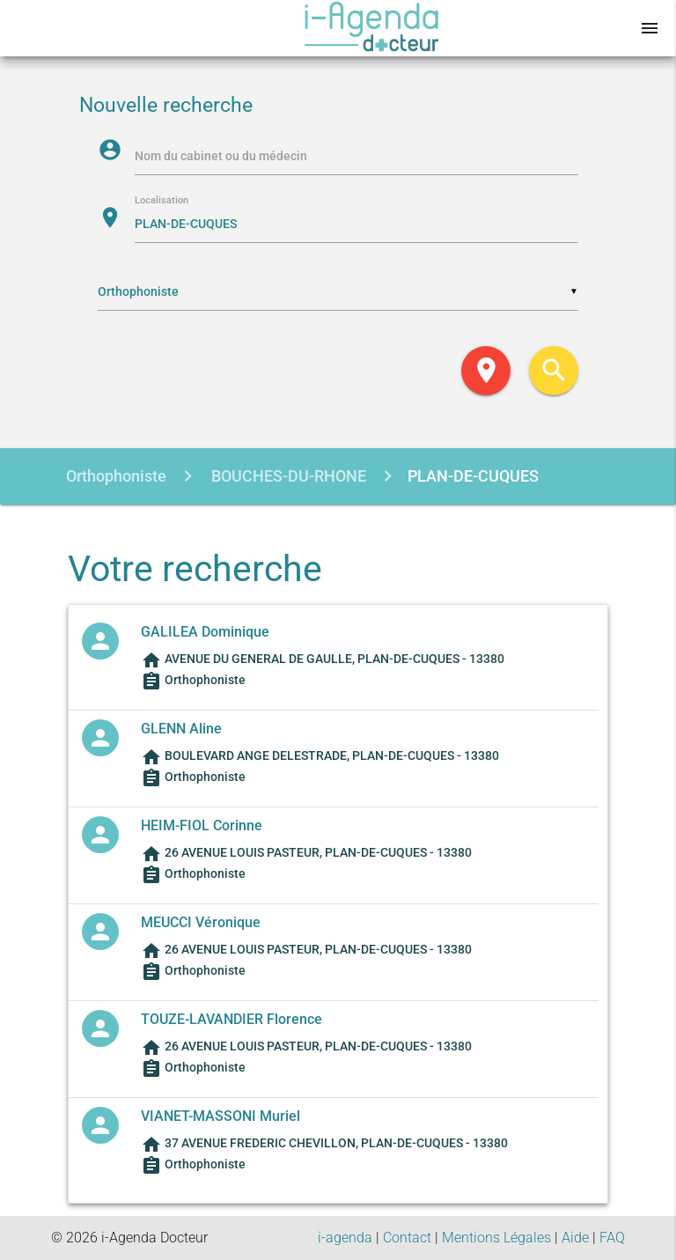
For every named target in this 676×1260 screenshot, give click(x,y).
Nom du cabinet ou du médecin (221, 156)
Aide (575, 1237)
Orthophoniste (116, 476)
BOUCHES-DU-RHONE (287, 476)
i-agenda (345, 1237)
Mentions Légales (496, 1237)
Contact (407, 1237)
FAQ (612, 1237)
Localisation (161, 201)
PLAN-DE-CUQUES (473, 476)
